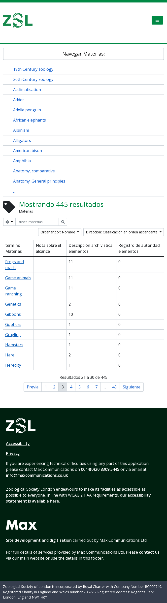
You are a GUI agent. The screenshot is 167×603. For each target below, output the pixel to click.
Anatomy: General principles (39, 181)
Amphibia (22, 160)
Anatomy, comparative (34, 171)
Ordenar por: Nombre (58, 232)
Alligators (22, 140)
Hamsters (14, 345)
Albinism (21, 130)
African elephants (29, 120)
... (14, 191)
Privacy (13, 453)
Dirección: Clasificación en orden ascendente (122, 232)
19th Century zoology (33, 69)
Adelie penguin (27, 110)
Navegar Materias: (83, 53)
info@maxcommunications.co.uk (37, 475)
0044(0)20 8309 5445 (100, 469)
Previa (32, 387)
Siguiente (131, 387)
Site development (23, 540)
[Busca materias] (37, 222)
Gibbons (13, 314)
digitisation (61, 540)
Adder (18, 99)
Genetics (13, 304)
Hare (9, 355)
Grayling (13, 334)
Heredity (13, 365)
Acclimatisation (27, 89)
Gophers (13, 324)
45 (114, 387)
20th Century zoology (33, 79)
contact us (149, 552)
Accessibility (18, 443)
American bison (27, 150)
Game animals (18, 278)
